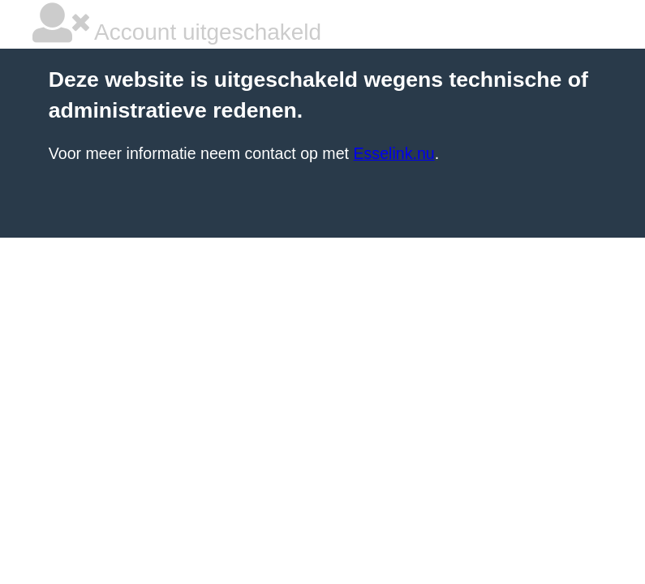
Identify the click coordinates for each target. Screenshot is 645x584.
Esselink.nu (393, 153)
